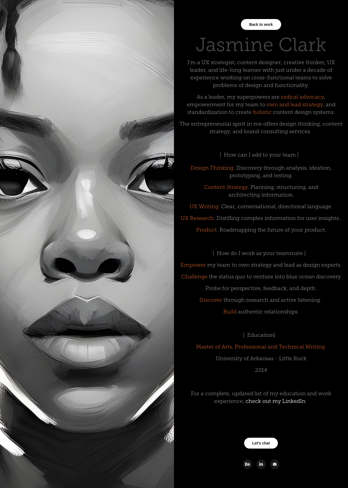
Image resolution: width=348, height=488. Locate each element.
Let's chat (261, 443)
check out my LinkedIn (275, 401)
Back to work (261, 24)
